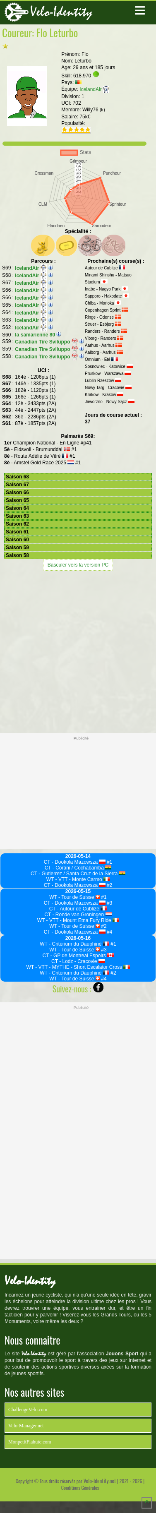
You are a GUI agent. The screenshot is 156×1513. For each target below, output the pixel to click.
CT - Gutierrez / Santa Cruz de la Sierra (78, 874)
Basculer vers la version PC (78, 565)
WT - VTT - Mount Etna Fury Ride (78, 920)
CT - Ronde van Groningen (77, 914)
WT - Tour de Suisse (74, 897)
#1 (109, 862)
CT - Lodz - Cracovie (78, 961)
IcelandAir (94, 89)
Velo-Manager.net (26, 1426)
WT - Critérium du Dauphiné (74, 944)
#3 (109, 903)
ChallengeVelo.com (27, 1409)
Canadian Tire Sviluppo (46, 342)
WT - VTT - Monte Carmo (78, 879)
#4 (109, 932)
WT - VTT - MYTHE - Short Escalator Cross (78, 967)
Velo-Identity (61, 12)
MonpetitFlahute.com (29, 1442)
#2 (109, 885)
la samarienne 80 (35, 335)
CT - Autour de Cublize (78, 909)
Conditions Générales (80, 1487)
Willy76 (93, 110)
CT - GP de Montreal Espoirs (77, 955)
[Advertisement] (78, 651)
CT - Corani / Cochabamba (78, 868)
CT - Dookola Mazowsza (75, 862)
